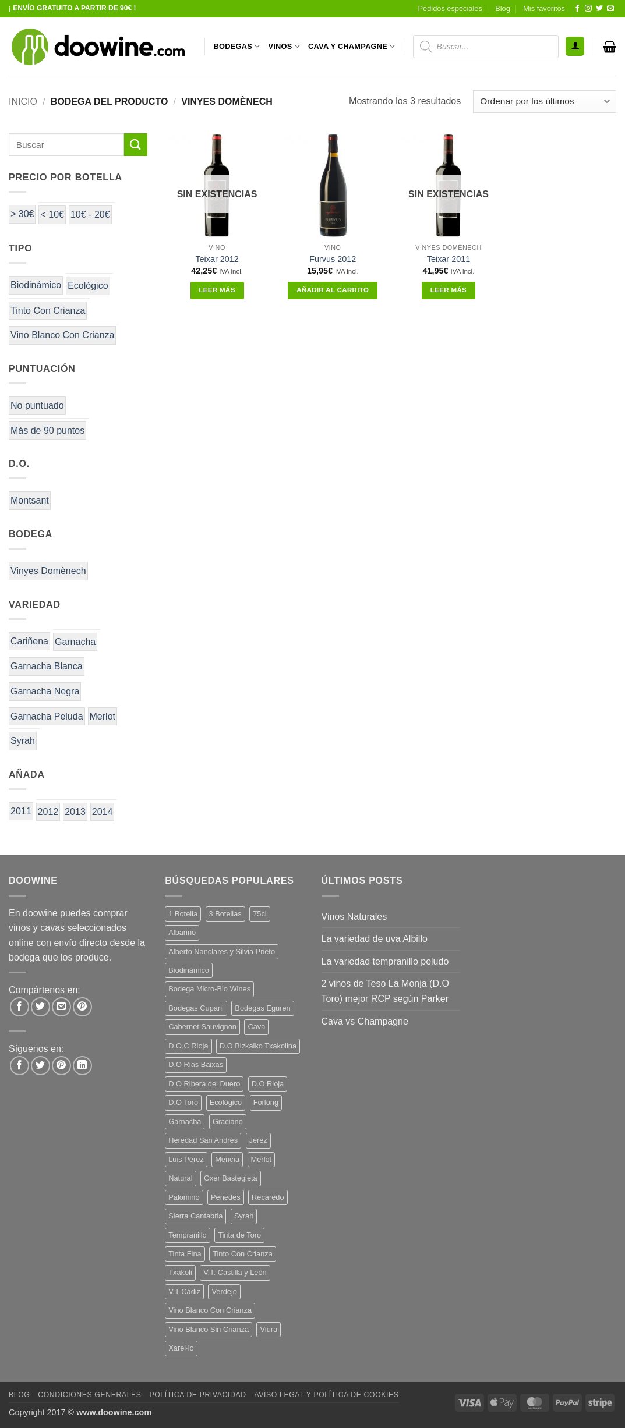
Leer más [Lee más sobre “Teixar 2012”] (217, 289)
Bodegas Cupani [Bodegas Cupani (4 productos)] (196, 1008)
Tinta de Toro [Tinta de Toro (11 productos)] (239, 1235)
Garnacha (75, 642)
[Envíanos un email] (610, 9)
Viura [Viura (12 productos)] (268, 1329)
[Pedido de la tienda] (544, 101)
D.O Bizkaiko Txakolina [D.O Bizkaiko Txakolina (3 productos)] (258, 1045)
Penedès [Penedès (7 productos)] (226, 1197)
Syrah (22, 741)
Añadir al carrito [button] (332, 289)
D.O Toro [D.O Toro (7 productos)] (183, 1102)
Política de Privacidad (197, 1395)
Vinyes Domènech (48, 571)
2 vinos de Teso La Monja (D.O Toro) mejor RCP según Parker (385, 991)
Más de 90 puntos (47, 430)
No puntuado (37, 405)
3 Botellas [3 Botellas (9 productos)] (225, 913)
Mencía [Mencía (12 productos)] (227, 1159)
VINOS (284, 46)
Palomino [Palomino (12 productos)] (183, 1197)
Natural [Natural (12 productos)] (180, 1178)
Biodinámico (35, 285)
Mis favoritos (544, 8)
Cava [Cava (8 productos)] (256, 1026)
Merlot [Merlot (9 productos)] (261, 1159)
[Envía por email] (61, 1006)
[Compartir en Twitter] (40, 1006)
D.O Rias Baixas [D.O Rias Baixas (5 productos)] (195, 1064)
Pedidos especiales (450, 8)
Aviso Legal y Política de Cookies (326, 1395)
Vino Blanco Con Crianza (62, 335)
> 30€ (22, 214)
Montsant (29, 500)
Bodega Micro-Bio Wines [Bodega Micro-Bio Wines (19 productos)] (209, 988)
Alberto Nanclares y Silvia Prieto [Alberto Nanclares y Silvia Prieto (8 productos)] (221, 951)
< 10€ (51, 214)
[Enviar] (135, 144)
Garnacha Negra (44, 691)
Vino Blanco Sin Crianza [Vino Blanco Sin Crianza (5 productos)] (208, 1329)
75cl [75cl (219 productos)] (259, 913)
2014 (102, 812)
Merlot (102, 716)
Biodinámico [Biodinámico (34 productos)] (188, 970)
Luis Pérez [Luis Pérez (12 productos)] (185, 1159)
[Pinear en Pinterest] (82, 1006)
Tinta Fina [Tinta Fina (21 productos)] (184, 1253)
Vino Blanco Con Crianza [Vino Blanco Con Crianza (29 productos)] (210, 1310)
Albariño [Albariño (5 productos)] (182, 932)
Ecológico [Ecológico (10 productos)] (226, 1102)
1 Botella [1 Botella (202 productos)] (182, 913)
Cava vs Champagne (365, 1021)
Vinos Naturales (354, 917)
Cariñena (29, 641)
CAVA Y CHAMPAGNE (352, 46)
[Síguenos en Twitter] (599, 9)
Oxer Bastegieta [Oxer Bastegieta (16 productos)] (230, 1178)
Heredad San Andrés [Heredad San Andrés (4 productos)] (203, 1140)
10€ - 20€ (90, 214)
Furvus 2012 (332, 259)
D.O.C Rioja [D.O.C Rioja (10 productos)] (188, 1045)
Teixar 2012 (216, 259)
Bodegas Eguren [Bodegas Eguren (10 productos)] (262, 1008)
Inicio (23, 102)
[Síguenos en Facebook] (577, 9)
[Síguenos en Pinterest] (61, 1065)
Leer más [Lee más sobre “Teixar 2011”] (448, 289)
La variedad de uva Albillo (375, 939)
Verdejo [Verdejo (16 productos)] (223, 1291)
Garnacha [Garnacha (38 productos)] (184, 1121)
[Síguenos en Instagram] (588, 9)
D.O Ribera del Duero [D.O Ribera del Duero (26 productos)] (204, 1083)
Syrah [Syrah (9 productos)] (243, 1215)
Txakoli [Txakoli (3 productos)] (180, 1272)
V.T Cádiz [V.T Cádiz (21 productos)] (184, 1291)
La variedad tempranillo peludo (385, 961)
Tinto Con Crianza (47, 311)
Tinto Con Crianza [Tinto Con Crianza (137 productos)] (243, 1253)
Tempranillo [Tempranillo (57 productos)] (187, 1235)
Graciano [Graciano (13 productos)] (228, 1121)
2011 (20, 811)
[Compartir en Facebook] (19, 1006)
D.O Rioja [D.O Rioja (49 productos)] (268, 1083)
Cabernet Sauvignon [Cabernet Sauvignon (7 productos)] (202, 1026)
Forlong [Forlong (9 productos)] (265, 1102)
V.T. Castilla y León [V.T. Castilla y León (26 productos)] (234, 1272)
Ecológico (88, 285)
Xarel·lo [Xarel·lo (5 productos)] (180, 1348)
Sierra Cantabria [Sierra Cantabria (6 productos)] (195, 1215)
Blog (502, 8)
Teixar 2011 (448, 259)
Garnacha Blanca (46, 666)
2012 (48, 812)
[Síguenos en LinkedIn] (82, 1065)
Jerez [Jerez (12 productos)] (258, 1140)
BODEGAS (237, 46)
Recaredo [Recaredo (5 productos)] (268, 1197)
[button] (575, 46)
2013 (75, 812)
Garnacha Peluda (46, 716)
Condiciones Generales (89, 1395)
